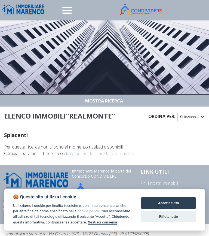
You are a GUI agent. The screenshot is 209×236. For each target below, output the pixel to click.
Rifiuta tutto (168, 216)
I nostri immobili (163, 183)
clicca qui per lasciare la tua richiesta (99, 153)
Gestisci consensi (102, 222)
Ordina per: (161, 116)
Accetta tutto (168, 203)
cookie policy (88, 211)
